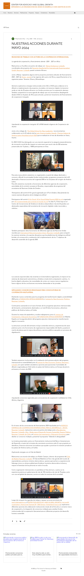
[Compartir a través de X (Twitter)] (16, 521)
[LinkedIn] (75, 13)
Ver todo (78, 533)
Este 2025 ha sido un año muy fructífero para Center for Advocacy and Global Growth (41, 554)
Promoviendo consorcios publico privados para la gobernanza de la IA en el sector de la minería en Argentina (14, 554)
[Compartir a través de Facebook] (12, 521)
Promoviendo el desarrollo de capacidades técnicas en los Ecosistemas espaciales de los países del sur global (68, 554)
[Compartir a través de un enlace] (24, 521)
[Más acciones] (71, 39)
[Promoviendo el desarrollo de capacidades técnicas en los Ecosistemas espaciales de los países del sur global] (68, 543)
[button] (31, 12)
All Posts (6, 27)
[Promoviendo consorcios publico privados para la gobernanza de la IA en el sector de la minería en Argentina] (15, 543)
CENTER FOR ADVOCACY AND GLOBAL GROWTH (32, 5)
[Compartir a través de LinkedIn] (20, 521)
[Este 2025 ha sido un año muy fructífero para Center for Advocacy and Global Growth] (42, 543)
